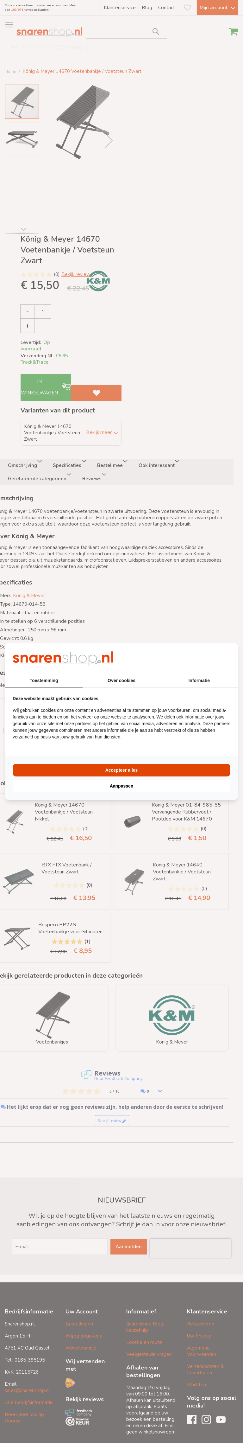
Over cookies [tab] (121, 680)
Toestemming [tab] (44, 680)
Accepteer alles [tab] (121, 770)
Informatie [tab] (199, 680)
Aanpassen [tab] (122, 786)
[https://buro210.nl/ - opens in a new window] (206, 658)
